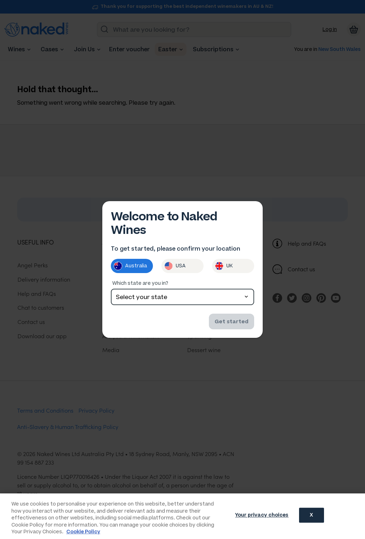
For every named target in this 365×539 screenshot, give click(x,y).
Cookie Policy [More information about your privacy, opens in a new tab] (83, 532)
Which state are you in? (140, 284)
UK (224, 266)
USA (175, 266)
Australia (130, 266)
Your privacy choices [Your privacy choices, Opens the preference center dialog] (262, 516)
